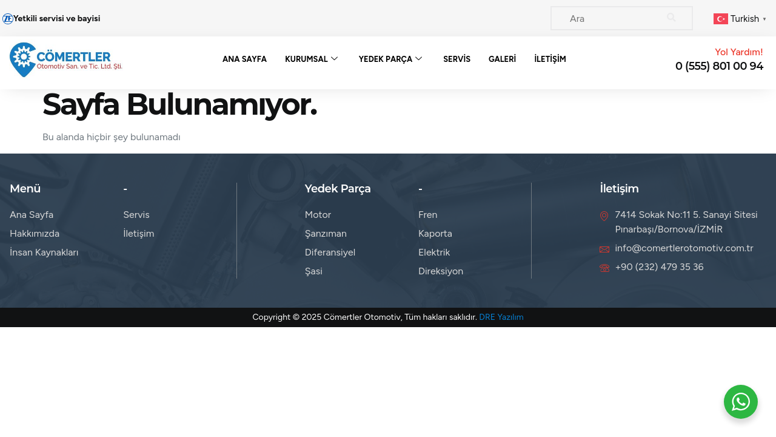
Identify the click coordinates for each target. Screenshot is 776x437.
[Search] (672, 18)
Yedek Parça (391, 59)
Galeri (502, 59)
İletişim (551, 59)
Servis (456, 59)
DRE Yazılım (501, 317)
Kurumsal (311, 59)
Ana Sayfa (244, 59)
